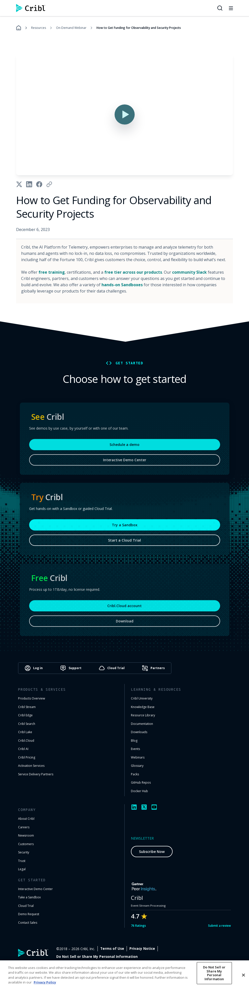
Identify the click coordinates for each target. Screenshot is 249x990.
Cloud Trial (26, 906)
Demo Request (28, 914)
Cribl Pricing (26, 757)
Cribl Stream (27, 707)
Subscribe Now (152, 851)
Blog (134, 740)
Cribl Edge (25, 715)
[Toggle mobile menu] (231, 8)
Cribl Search (26, 724)
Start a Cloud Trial (124, 542)
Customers (26, 844)
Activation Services (31, 766)
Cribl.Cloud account (124, 609)
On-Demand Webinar (71, 28)
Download (124, 624)
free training (51, 272)
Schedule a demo (124, 447)
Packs (135, 774)
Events (135, 749)
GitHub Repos (141, 782)
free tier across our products (133, 272)
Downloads (139, 732)
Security (23, 852)
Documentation (142, 724)
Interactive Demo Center (124, 463)
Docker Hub (139, 791)
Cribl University (142, 698)
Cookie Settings (217, 949)
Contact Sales (27, 922)
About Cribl (26, 819)
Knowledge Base (143, 707)
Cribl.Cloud (26, 740)
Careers (23, 827)
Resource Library (143, 715)
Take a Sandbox (29, 897)
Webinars (137, 757)
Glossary (137, 766)
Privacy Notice (184, 949)
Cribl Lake (25, 732)
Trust (21, 861)
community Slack (189, 272)
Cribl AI (23, 749)
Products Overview (31, 698)
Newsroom (26, 835)
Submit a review (219, 925)
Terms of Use (155, 949)
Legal (22, 869)
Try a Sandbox (124, 527)
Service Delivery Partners (35, 774)
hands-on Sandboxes (122, 284)
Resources (38, 28)
